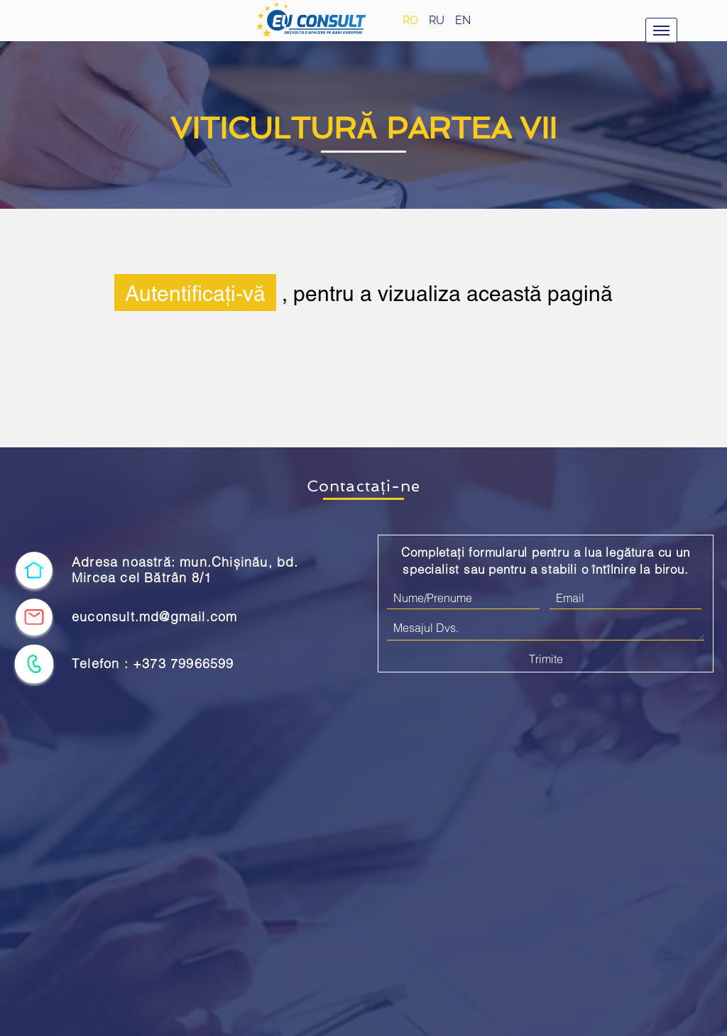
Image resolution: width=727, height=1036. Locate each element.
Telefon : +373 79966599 (153, 663)
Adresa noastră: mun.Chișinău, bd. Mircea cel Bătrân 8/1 (185, 570)
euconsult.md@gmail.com (154, 616)
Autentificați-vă (195, 292)
